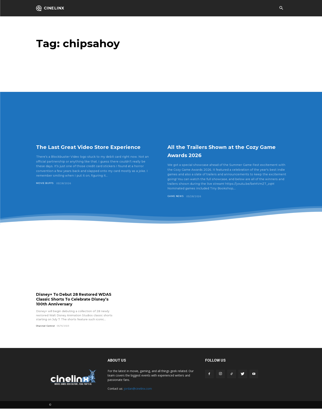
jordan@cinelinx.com (138, 389)
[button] (281, 8)
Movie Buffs (45, 191)
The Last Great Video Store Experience (86, 150)
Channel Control (46, 326)
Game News (175, 196)
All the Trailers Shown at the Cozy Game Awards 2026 (220, 150)
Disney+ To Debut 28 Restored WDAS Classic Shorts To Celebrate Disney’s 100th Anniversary (74, 299)
